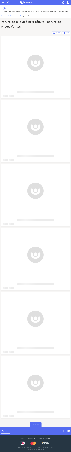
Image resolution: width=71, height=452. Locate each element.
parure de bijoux (28, 16)
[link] (68, 2)
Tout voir (11, 16)
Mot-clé (18, 16)
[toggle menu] (3, 3)
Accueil (3, 16)
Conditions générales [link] (45, 438)
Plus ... (5, 431)
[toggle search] (8, 2)
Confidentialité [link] (31, 438)
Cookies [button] (22, 438)
